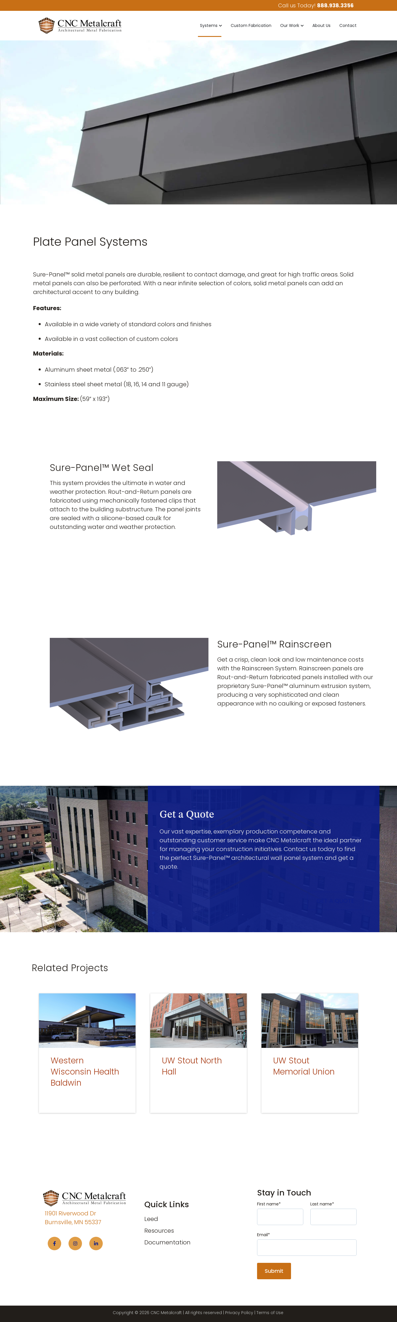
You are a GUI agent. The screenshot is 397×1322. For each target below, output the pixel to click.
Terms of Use (269, 1313)
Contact (348, 25)
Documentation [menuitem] (167, 1242)
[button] (211, 25)
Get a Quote (335, 901)
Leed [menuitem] (151, 1219)
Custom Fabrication (251, 25)
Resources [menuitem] (159, 1231)
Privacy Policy (239, 1313)
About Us (321, 25)
